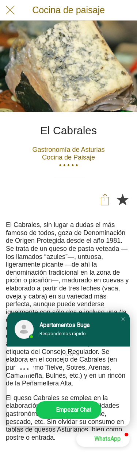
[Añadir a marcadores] (122, 199)
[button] (123, 319)
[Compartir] (105, 199)
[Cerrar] (10, 10)
